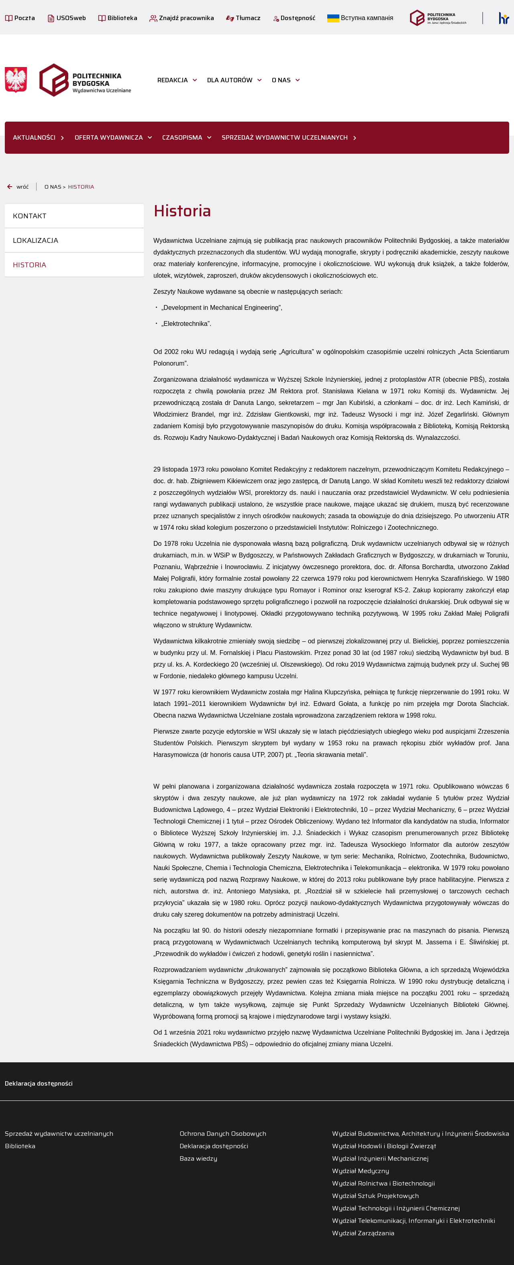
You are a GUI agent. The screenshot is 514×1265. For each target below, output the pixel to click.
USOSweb (66, 18)
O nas (281, 80)
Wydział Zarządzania (363, 1233)
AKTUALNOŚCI (34, 137)
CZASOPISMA (182, 137)
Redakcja (172, 80)
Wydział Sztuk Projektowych (375, 1196)
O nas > (55, 186)
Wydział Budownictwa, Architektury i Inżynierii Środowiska (420, 1134)
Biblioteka (117, 18)
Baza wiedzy (198, 1158)
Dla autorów (230, 80)
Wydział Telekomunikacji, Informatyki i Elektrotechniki (413, 1221)
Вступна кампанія (360, 18)
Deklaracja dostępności (39, 1083)
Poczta (20, 18)
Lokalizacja (35, 240)
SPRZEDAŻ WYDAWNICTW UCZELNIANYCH (285, 137)
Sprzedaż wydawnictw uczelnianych (59, 1134)
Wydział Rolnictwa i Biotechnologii (383, 1183)
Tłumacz (243, 18)
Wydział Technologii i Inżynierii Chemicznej (396, 1208)
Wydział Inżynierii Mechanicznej (380, 1158)
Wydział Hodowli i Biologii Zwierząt (384, 1146)
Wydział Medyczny (360, 1171)
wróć (18, 186)
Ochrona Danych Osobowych (222, 1134)
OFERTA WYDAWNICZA (109, 137)
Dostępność (294, 18)
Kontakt (30, 216)
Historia (29, 264)
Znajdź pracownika (181, 18)
